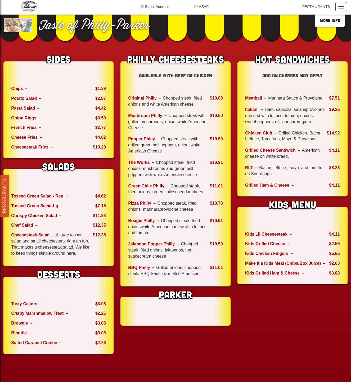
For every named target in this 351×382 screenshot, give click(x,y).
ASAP (204, 7)
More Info (330, 20)
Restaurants (316, 7)
